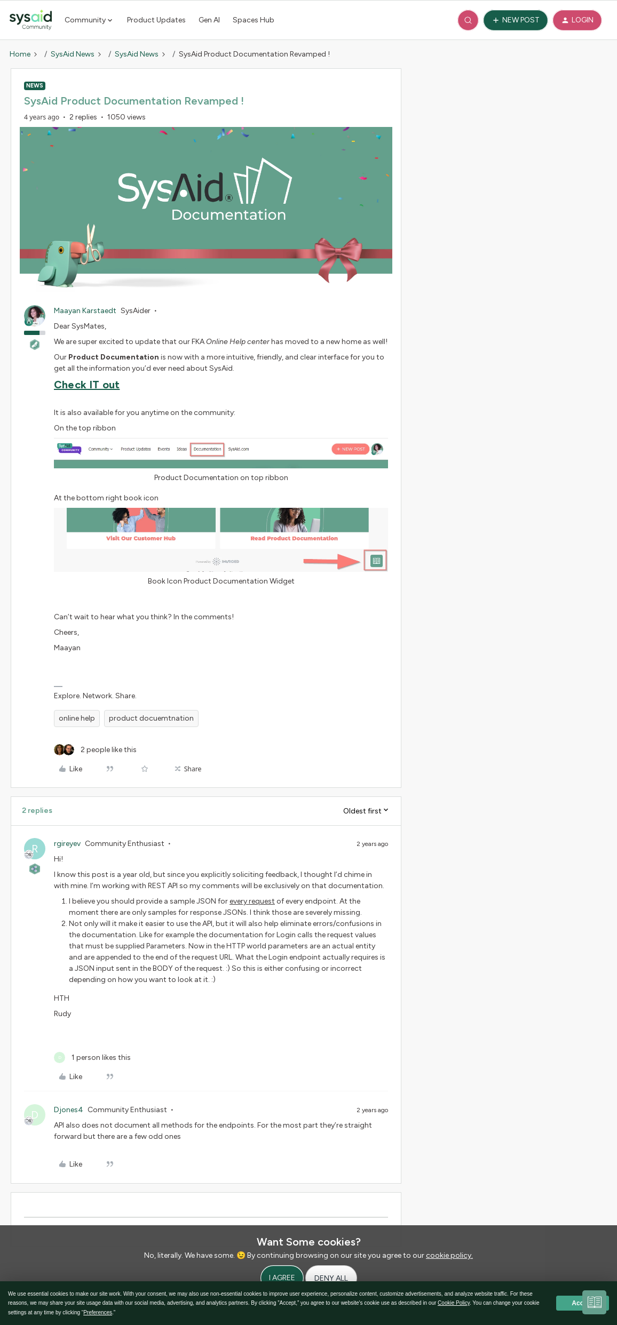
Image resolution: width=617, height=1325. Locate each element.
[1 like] (92, 1057)
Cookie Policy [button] (454, 1303)
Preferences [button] (97, 1312)
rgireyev (67, 843)
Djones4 (68, 1109)
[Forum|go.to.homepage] (31, 20)
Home (20, 54)
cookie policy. (449, 1255)
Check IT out (87, 384)
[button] (515, 20)
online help (77, 718)
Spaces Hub (253, 20)
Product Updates (156, 20)
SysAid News (72, 54)
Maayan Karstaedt (85, 310)
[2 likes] (95, 749)
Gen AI (209, 20)
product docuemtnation (151, 718)
